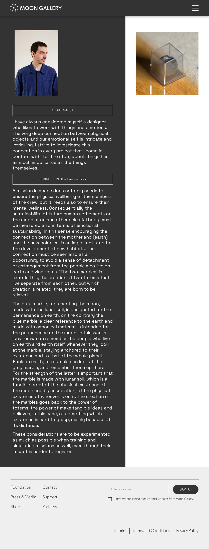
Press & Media (23, 497)
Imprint (120, 531)
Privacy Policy (187, 531)
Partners (49, 507)
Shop (15, 507)
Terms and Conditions (151, 531)
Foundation (21, 487)
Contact (49, 487)
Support (49, 497)
